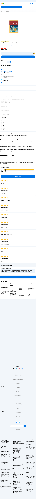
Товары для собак (18, 415)
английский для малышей (31, 288)
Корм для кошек (18, 413)
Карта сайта (18, 384)
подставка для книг (21, 287)
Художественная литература (12, 9)
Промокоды (18, 378)
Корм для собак (18, 416)
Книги (5, 9)
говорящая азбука (30, 283)
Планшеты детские (21, 296)
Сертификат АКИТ (18, 382)
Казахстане (19, 432)
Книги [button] (2, 283)
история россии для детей (13, 292)
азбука (29, 284)
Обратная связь (18, 383)
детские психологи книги (31, 296)
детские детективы (13, 293)
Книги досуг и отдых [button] (4, 288)
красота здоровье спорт (22, 290)
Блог (18, 408)
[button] (13, 7)
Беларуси (23, 432)
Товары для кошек (18, 412)
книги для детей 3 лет (31, 294)
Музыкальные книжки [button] (4, 289)
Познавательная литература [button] (3, 285)
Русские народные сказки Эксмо (6, 11)
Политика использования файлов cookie (18, 380)
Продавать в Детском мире (18, 374)
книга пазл (29, 295)
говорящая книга (21, 295)
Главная (2, 9)
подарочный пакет (13, 295)
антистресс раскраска (13, 290)
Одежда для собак (18, 417)
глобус (29, 289)
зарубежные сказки (13, 294)
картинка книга (30, 290)
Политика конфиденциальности (18, 379)
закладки (20, 288)
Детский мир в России (14, 432)
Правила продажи (18, 376)
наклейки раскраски (13, 286)
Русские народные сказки (23, 9)
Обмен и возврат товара (18, 375)
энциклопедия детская (31, 287)
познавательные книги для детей (13, 285)
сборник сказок (21, 284)
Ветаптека (18, 419)
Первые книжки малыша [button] (3, 293)
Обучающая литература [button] (5, 291)
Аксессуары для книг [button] (4, 287)
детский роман (21, 283)
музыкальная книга (13, 283)
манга (20, 294)
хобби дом (20, 289)
